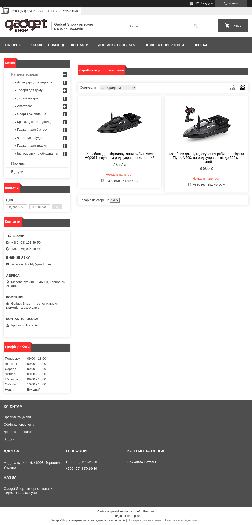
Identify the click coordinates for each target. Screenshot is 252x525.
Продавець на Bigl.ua (126, 516)
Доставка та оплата (116, 45)
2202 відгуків (204, 3)
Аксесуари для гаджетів (34, 82)
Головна (13, 45)
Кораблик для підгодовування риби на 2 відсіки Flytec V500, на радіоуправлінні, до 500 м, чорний (206, 158)
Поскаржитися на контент (145, 520)
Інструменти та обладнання (37, 153)
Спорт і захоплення (31, 114)
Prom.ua (149, 511)
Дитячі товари (27, 98)
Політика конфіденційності (183, 520)
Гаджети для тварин (32, 145)
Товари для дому (29, 90)
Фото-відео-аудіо (29, 138)
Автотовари (25, 106)
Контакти (79, 45)
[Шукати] (195, 26)
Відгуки (17, 172)
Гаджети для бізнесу (32, 129)
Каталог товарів (45, 45)
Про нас (201, 45)
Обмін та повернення (164, 45)
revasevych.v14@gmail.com (31, 264)
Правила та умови (17, 417)
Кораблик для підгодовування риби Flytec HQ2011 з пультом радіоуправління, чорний (119, 156)
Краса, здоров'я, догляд (34, 122)
